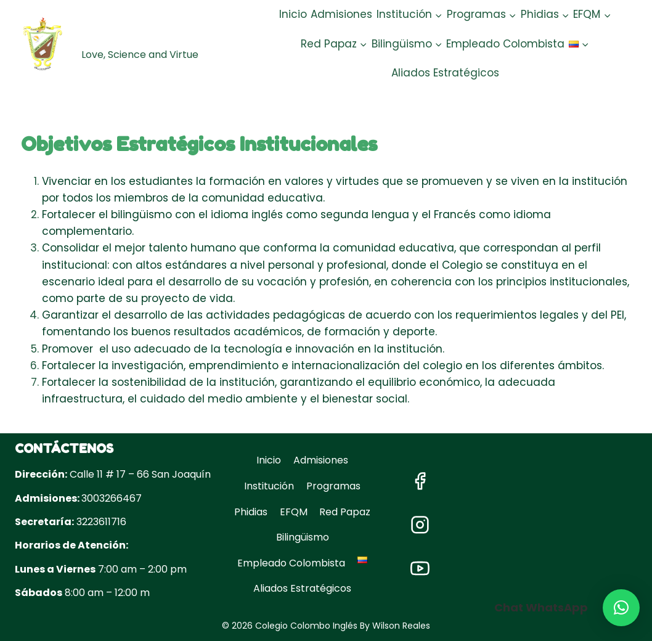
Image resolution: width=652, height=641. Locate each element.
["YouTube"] (420, 569)
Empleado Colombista (505, 43)
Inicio (293, 14)
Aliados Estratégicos (445, 72)
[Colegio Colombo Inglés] (134, 44)
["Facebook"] (420, 481)
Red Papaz (344, 512)
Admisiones (341, 14)
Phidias (250, 512)
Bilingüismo (302, 537)
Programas (333, 486)
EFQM (294, 512)
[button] (438, 14)
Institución (269, 486)
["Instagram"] (420, 525)
